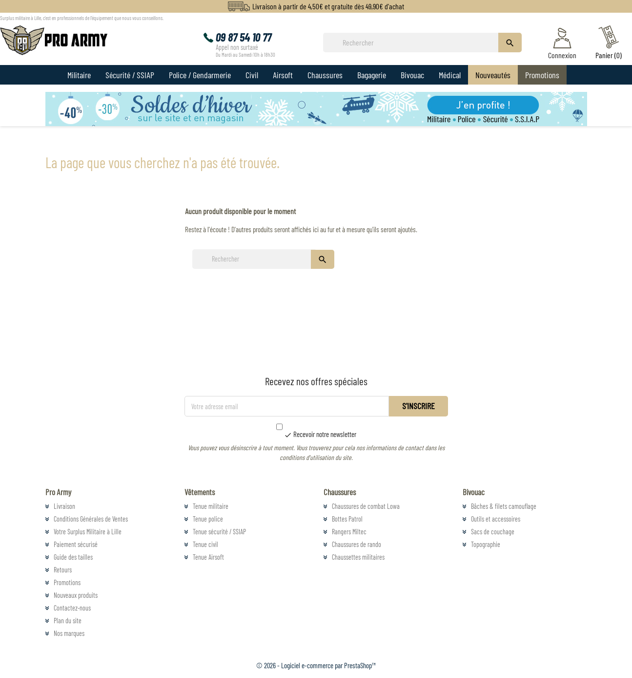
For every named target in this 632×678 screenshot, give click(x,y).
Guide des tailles (73, 557)
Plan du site (68, 620)
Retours (63, 570)
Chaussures (325, 74)
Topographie (485, 544)
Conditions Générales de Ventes (91, 519)
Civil (251, 74)
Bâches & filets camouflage (503, 506)
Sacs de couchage (492, 531)
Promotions (542, 74)
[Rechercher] (413, 42)
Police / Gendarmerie (200, 74)
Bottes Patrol (347, 519)
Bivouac (412, 74)
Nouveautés (492, 74)
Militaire (79, 74)
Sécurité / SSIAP (129, 74)
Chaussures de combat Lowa (366, 506)
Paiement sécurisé (76, 544)
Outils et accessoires (495, 519)
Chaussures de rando (356, 544)
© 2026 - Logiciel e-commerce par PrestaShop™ (316, 665)
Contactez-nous (72, 608)
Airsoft (283, 74)
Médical (450, 74)
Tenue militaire (210, 506)
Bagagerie (371, 74)
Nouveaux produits (76, 595)
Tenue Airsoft (208, 557)
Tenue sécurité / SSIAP (219, 531)
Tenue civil (205, 544)
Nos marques (69, 633)
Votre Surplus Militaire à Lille (88, 531)
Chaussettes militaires (358, 557)
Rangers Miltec (349, 531)
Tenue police (208, 519)
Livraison (64, 506)
